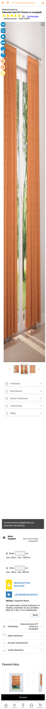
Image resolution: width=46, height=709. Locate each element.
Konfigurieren (33, 16)
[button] (23, 383)
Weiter (35, 615)
